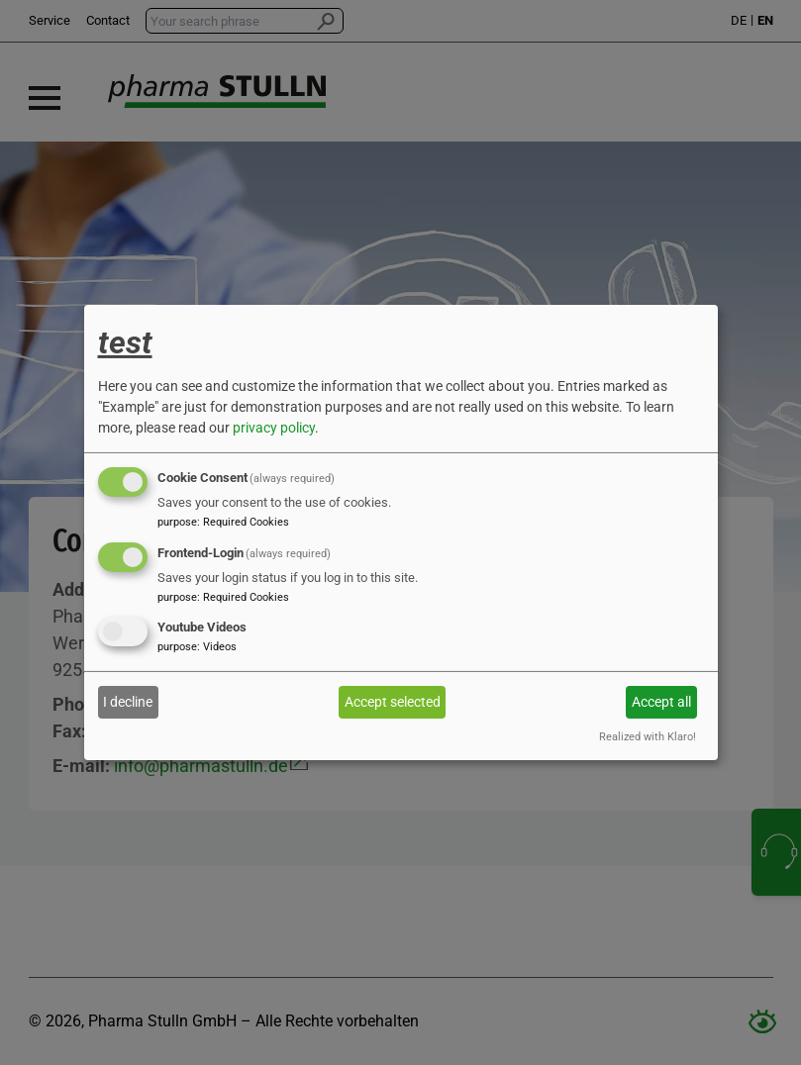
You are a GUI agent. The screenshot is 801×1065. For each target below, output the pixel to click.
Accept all (661, 702)
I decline (127, 702)
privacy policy (274, 428)
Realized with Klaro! (647, 736)
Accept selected (393, 702)
